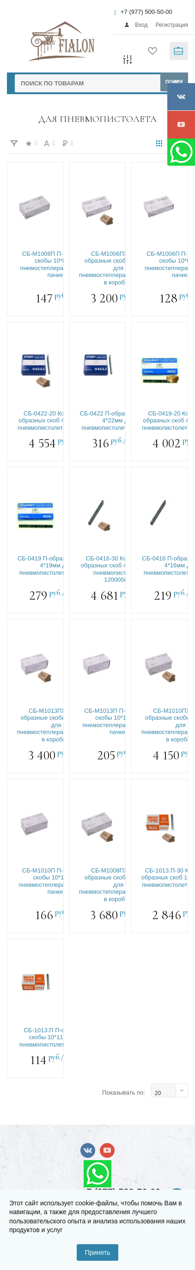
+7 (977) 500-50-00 (146, 11)
